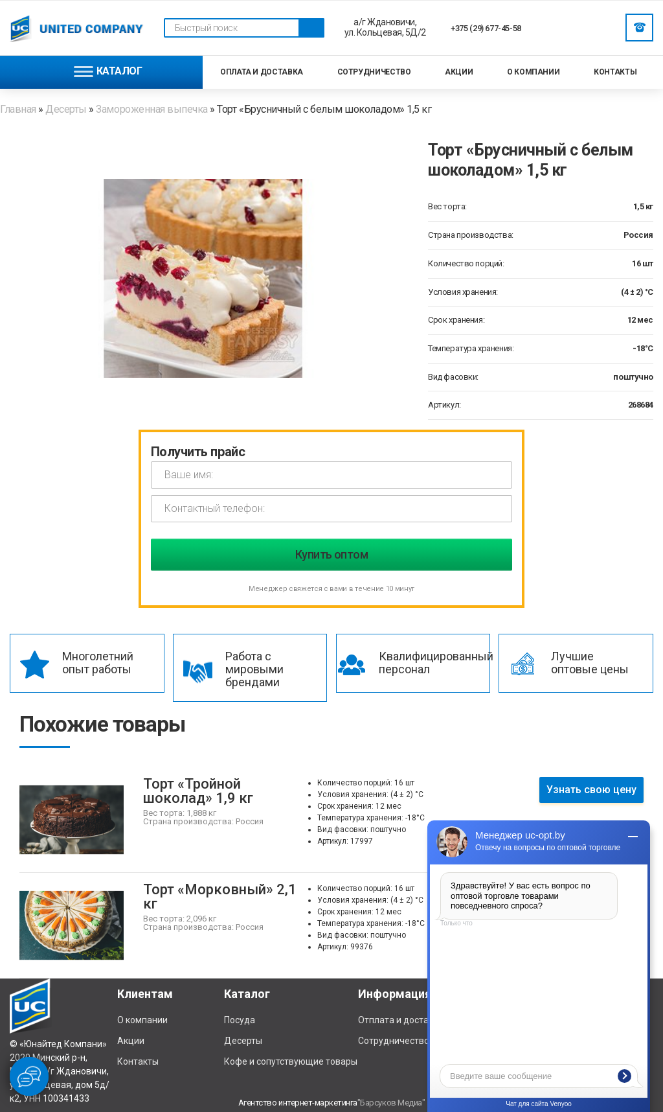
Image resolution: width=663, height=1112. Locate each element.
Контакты (615, 71)
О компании (533, 71)
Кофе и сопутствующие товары (290, 1061)
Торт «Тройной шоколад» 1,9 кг (198, 791)
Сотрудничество (374, 71)
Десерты (66, 109)
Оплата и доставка (261, 71)
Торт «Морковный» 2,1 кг (220, 896)
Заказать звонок (640, 27)
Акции (459, 71)
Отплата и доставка (401, 1020)
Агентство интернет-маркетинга (297, 1102)
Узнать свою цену (591, 789)
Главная (19, 109)
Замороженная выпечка (151, 109)
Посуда (239, 1020)
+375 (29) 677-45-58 (486, 28)
